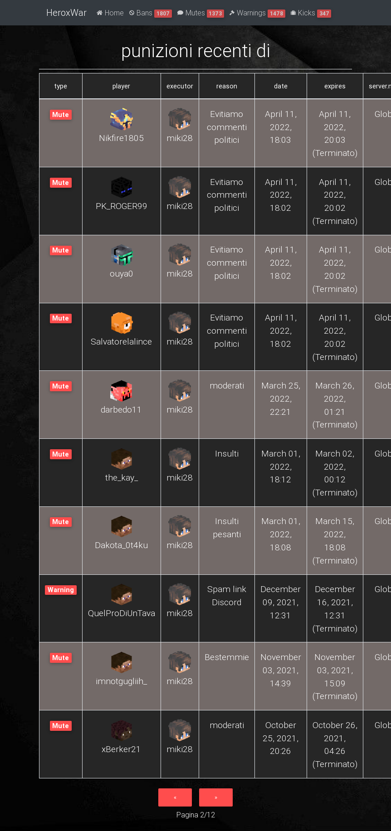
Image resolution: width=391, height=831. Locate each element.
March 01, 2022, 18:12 (280, 466)
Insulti (227, 453)
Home (110, 12)
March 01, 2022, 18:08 (280, 534)
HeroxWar (66, 12)
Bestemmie (227, 656)
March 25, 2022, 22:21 (280, 398)
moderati (227, 385)
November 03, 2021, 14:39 (280, 670)
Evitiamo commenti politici (227, 127)
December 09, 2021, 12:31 (280, 602)
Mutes (201, 13)
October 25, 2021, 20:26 (280, 738)
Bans (150, 13)
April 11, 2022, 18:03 (281, 127)
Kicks (311, 13)
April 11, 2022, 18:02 (281, 195)
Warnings (257, 13)
